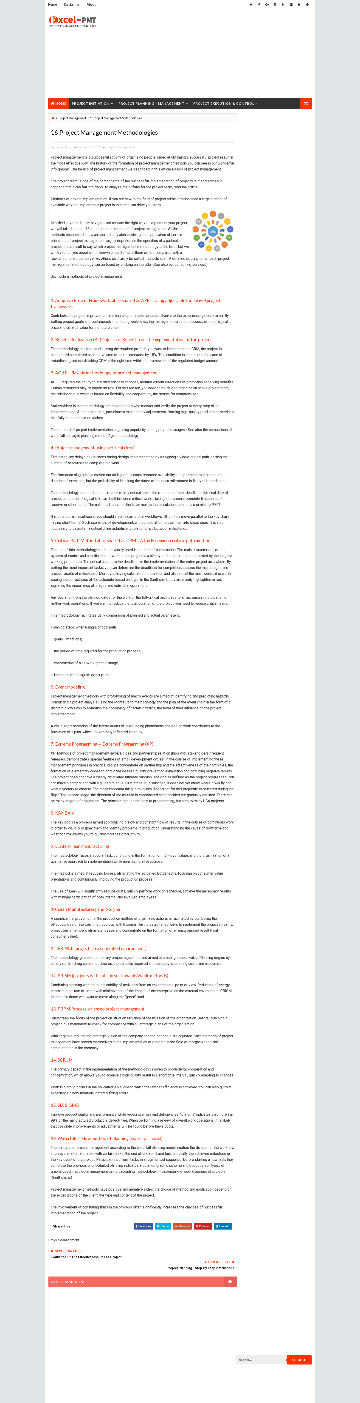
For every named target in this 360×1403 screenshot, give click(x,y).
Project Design (249, 445)
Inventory (291, 309)
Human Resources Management (260, 300)
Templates (291, 669)
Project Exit (286, 485)
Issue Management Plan (255, 317)
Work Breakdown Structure (258, 677)
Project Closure (67, 114)
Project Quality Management (259, 597)
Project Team (248, 653)
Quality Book (274, 201)
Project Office (287, 541)
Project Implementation (256, 493)
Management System (253, 333)
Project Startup (250, 645)
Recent (249, 212)
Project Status (287, 645)
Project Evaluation (252, 477)
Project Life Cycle (282, 509)
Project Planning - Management (151, 103)
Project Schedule (251, 637)
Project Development (254, 453)
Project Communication (256, 397)
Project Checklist (252, 373)
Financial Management (254, 292)
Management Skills (284, 325)
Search (299, 120)
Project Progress (251, 589)
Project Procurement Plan (258, 581)
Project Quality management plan (263, 605)
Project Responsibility (255, 629)
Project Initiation (90, 103)
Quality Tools (248, 661)
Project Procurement (254, 573)
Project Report (250, 613)
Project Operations (253, 549)
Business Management (254, 276)
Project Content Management (260, 413)
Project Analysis (251, 349)
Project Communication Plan (259, 405)
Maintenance (247, 325)
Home (52, 4)
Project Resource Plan (255, 621)
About (91, 4)
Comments (299, 212)
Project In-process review (257, 501)
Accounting (247, 268)
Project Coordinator (254, 429)
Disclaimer (71, 4)
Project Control (251, 421)
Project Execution (252, 485)
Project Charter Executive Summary (264, 365)
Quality (277, 653)
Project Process (251, 565)
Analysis (275, 268)
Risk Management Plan (254, 669)
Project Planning (251, 557)
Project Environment (254, 469)
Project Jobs (248, 509)
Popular (274, 212)
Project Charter (250, 357)
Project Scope (288, 637)
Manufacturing (249, 341)
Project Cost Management (257, 437)
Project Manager (251, 541)
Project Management (120, 147)
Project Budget (288, 349)
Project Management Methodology (263, 525)
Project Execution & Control (223, 103)
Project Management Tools (258, 533)
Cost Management (251, 284)
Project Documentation (255, 461)
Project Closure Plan (254, 389)
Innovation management (255, 309)
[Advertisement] (180, 65)
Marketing (283, 341)
